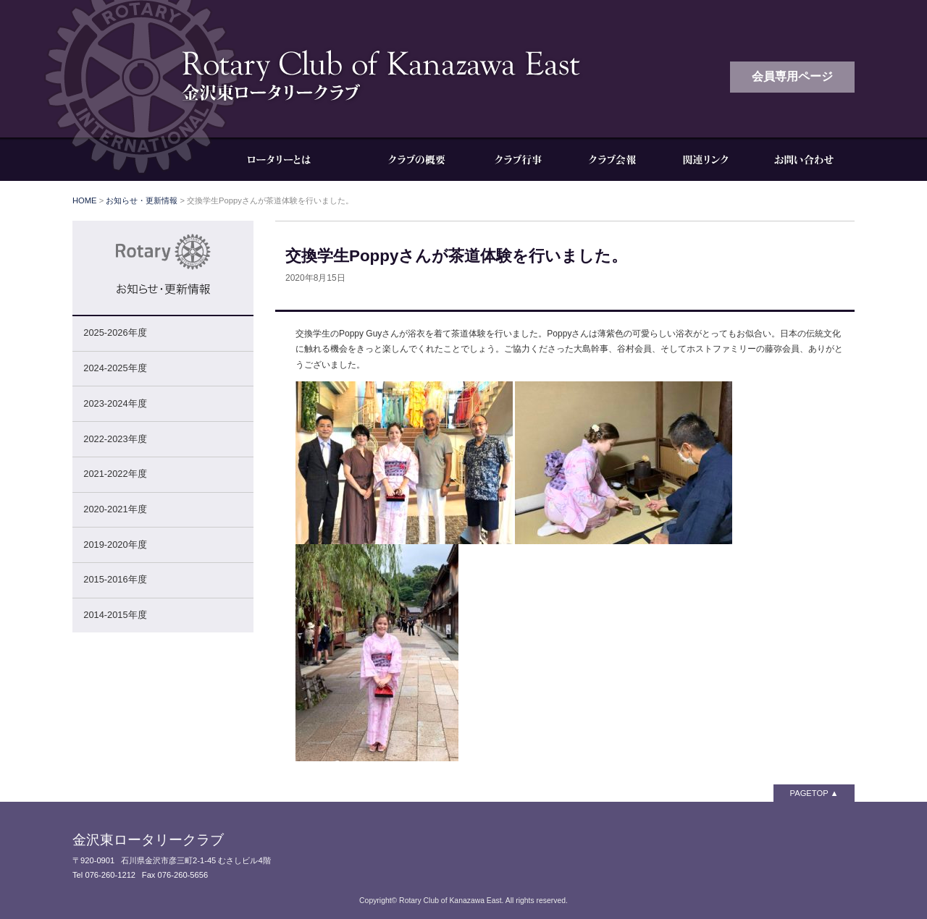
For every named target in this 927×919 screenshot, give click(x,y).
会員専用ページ (792, 76)
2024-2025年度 (114, 368)
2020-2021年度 (114, 509)
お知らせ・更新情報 (141, 200)
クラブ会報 (612, 159)
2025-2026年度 (114, 332)
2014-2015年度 (114, 614)
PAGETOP (809, 793)
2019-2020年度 (114, 544)
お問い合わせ (804, 159)
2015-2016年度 (114, 579)
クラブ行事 (518, 159)
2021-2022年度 (114, 473)
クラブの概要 (416, 159)
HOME (84, 200)
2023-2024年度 (114, 403)
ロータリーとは (289, 159)
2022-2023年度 (114, 438)
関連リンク (706, 159)
